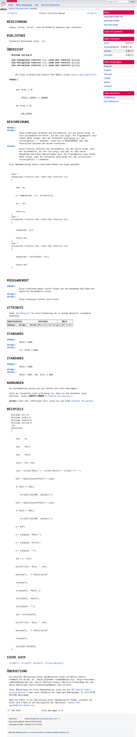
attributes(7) (23, 313)
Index (10, 5)
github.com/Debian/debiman (34, 732)
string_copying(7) (54, 663)
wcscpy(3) (38, 663)
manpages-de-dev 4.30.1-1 (50, 719)
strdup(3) (14, 663)
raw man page (111, 24)
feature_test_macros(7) (83, 74)
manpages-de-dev (22, 8)
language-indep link (113, 16)
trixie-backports (111, 47)
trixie (106, 43)
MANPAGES (12, 1)
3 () (109, 97)
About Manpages (24, 5)
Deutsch (108, 66)
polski (107, 82)
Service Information (50, 5)
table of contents (113, 31)
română (108, 86)
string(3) (26, 663)
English (107, 70)
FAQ (37, 5)
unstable (108, 55)
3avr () (111, 101)
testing (11, 8)
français (108, 74)
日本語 (107, 78)
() (11, 127)
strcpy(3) (12, 13)
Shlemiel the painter (82, 401)
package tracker (111, 20)
